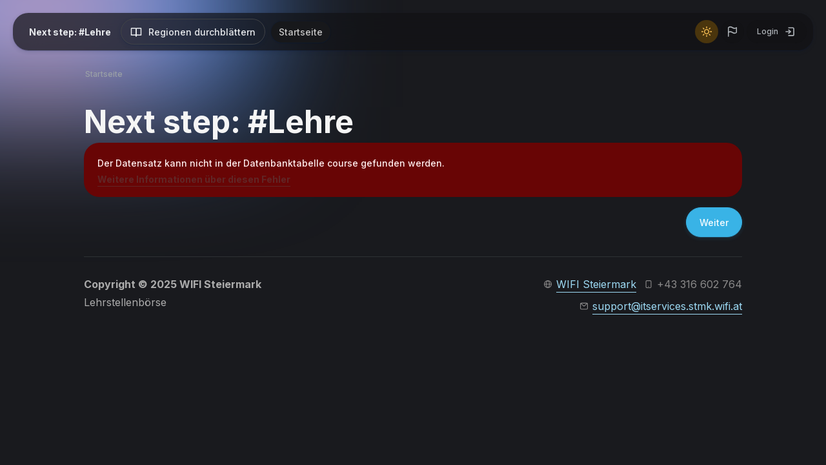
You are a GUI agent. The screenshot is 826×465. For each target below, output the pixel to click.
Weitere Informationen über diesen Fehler (193, 179)
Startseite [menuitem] (301, 31)
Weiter (714, 222)
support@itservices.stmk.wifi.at (667, 306)
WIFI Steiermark (596, 284)
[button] (732, 31)
